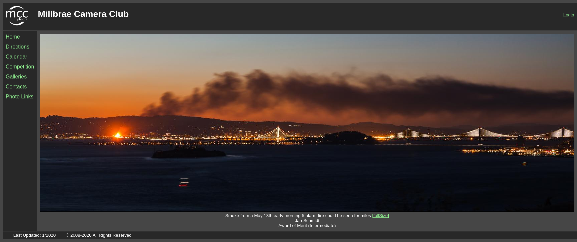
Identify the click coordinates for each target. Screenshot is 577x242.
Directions (17, 47)
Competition (20, 66)
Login (568, 14)
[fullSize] (380, 215)
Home (13, 37)
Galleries (16, 76)
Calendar (16, 57)
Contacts (16, 86)
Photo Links (20, 96)
